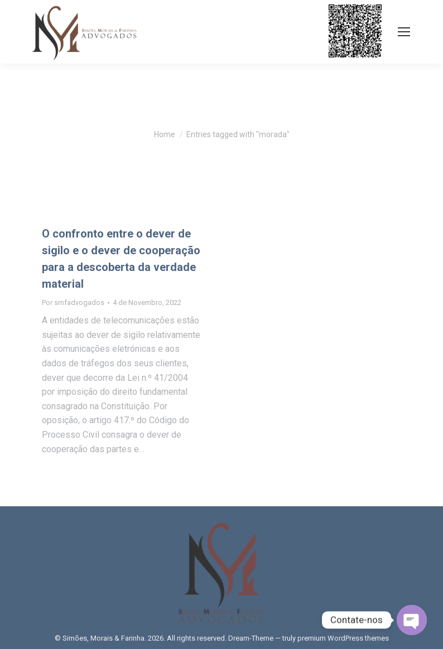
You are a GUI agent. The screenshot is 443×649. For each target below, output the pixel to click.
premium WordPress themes (343, 638)
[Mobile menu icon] (404, 32)
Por (73, 302)
